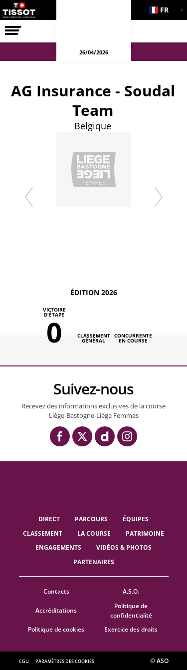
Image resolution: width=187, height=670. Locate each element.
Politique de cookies (56, 629)
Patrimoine (145, 533)
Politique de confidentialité (131, 611)
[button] (162, 10)
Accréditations (56, 610)
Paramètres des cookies (64, 661)
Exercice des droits (131, 629)
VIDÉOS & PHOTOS (124, 547)
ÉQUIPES (136, 519)
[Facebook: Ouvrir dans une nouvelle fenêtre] (60, 436)
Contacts (56, 591)
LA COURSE (94, 533)
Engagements (58, 547)
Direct (49, 519)
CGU (24, 661)
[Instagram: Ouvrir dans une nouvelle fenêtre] (127, 436)
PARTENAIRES (93, 562)
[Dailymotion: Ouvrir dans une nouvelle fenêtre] (105, 436)
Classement (42, 533)
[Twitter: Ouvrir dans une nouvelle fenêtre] (82, 436)
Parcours (91, 519)
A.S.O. (131, 591)
